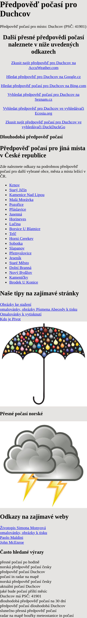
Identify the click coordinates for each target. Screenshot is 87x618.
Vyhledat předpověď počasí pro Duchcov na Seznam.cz (44, 97)
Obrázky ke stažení (15, 304)
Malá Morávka (21, 199)
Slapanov (16, 248)
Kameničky (18, 277)
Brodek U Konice (23, 282)
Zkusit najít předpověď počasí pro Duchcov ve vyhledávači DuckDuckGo (44, 124)
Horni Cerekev (21, 238)
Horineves (17, 219)
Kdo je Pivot (10, 319)
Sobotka (16, 243)
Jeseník (15, 258)
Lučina (15, 224)
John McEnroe (12, 542)
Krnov (14, 185)
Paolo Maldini (11, 537)
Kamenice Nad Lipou (26, 194)
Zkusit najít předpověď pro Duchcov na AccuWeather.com (43, 65)
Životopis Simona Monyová (23, 527)
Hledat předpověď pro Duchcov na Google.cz (43, 76)
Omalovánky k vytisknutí (21, 314)
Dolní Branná (20, 267)
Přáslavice (17, 209)
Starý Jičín (18, 189)
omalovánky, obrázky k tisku (23, 532)
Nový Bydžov (20, 272)
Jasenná (15, 214)
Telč (12, 233)
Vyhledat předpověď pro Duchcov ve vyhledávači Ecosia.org (43, 110)
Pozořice (16, 204)
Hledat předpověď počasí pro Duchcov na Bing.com (43, 85)
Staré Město (19, 262)
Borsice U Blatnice (24, 228)
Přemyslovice (20, 253)
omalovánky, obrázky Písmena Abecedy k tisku (38, 309)
